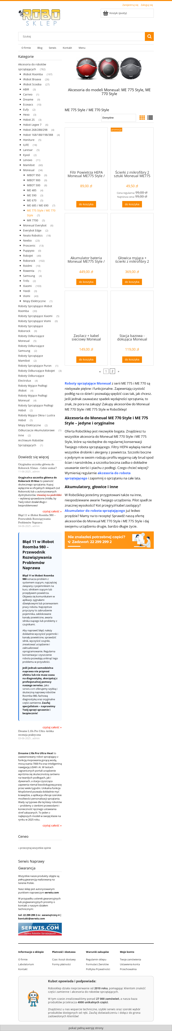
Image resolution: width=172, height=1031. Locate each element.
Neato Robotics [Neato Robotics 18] (33, 235)
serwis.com (28, 689)
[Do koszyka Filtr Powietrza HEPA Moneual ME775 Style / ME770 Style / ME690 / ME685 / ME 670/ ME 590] (86, 204)
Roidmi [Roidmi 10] (27, 266)
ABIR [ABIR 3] (26, 89)
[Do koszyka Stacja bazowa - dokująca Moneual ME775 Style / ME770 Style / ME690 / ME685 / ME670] (132, 359)
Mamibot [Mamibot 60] (29, 165)
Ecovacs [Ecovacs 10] (28, 104)
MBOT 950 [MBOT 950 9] (33, 175)
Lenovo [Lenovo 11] (27, 160)
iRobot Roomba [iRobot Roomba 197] (33, 74)
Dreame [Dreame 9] (28, 99)
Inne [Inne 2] (21, 435)
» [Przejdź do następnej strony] (118, 371)
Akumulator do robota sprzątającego (95, 510)
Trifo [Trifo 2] (26, 281)
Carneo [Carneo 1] (27, 94)
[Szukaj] (149, 36)
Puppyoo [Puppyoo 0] (28, 250)
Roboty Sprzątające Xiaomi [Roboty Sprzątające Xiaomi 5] (35, 316)
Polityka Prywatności (98, 969)
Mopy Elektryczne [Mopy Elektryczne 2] (29, 425)
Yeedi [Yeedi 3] (26, 291)
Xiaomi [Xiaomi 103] (27, 286)
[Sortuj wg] (118, 118)
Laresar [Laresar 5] (28, 150)
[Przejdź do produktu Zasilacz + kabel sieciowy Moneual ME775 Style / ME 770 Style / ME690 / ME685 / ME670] (86, 311)
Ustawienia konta (130, 964)
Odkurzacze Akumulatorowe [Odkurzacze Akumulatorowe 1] (36, 430)
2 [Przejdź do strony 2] (112, 371)
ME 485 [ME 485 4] (31, 190)
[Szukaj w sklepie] (82, 36)
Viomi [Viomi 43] (26, 296)
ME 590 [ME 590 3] (31, 195)
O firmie (23, 959)
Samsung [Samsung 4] (29, 276)
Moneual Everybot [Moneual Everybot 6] (34, 225)
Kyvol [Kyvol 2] (26, 155)
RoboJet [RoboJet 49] (28, 255)
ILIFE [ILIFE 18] (26, 145)
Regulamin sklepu (96, 959)
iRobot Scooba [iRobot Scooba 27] (32, 84)
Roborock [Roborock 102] (29, 261)
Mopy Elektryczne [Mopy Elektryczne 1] (34, 301)
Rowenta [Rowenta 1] (28, 271)
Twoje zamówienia (130, 959)
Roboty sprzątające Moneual (88, 383)
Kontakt (23, 969)
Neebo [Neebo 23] (27, 240)
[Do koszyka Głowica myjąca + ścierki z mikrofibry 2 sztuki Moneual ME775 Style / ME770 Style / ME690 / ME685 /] (132, 282)
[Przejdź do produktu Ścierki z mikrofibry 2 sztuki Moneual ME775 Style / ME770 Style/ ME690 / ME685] (132, 148)
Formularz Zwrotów (97, 964)
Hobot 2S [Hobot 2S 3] (29, 119)
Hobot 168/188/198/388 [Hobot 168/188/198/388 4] (38, 135)
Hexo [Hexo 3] (26, 114)
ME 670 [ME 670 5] (31, 200)
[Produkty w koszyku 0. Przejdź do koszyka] (115, 13)
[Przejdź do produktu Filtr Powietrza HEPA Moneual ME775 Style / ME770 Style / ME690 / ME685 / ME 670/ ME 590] (86, 148)
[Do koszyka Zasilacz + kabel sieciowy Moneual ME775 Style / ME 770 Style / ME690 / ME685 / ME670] (86, 359)
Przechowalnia (128, 969)
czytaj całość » (52, 511)
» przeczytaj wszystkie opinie (34, 848)
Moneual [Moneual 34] (28, 170)
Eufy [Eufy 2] (26, 109)
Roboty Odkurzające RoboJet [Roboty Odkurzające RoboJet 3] (36, 371)
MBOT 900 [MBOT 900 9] (33, 180)
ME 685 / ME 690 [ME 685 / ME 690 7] (37, 205)
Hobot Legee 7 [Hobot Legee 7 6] (32, 124)
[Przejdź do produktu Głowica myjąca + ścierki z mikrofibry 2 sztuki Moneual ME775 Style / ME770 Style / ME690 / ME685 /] (132, 234)
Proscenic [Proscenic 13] (29, 245)
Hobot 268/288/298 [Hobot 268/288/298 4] (35, 130)
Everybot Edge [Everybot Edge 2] (32, 230)
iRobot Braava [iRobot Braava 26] (32, 79)
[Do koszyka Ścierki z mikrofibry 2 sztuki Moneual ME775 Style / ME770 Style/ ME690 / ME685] (132, 204)
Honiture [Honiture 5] (28, 140)
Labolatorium (26, 964)
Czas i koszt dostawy (64, 959)
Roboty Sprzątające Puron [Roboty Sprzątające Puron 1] (35, 365)
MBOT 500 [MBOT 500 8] (33, 185)
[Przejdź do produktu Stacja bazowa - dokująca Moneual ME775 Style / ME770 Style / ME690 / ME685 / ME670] (132, 311)
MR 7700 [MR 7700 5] (32, 220)
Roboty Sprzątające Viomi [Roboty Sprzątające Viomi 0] (34, 321)
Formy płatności (61, 964)
